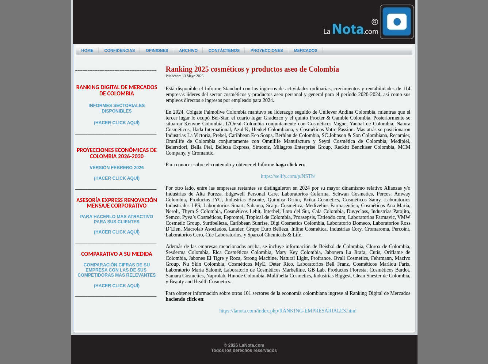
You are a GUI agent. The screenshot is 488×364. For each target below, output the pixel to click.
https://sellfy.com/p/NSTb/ (288, 176)
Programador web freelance (244, 361)
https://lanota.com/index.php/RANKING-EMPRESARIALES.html (288, 311)
